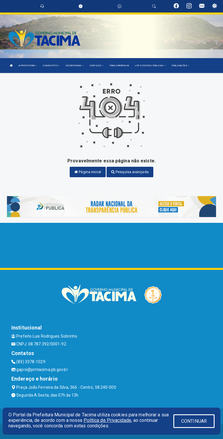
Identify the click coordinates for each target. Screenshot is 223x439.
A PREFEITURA (28, 65)
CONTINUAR (194, 421)
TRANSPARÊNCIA (119, 65)
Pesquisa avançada (130, 172)
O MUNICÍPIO (51, 65)
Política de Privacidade (107, 420)
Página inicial (87, 172)
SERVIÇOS (96, 65)
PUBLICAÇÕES (180, 65)
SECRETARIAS (74, 65)
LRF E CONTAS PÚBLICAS (150, 65)
